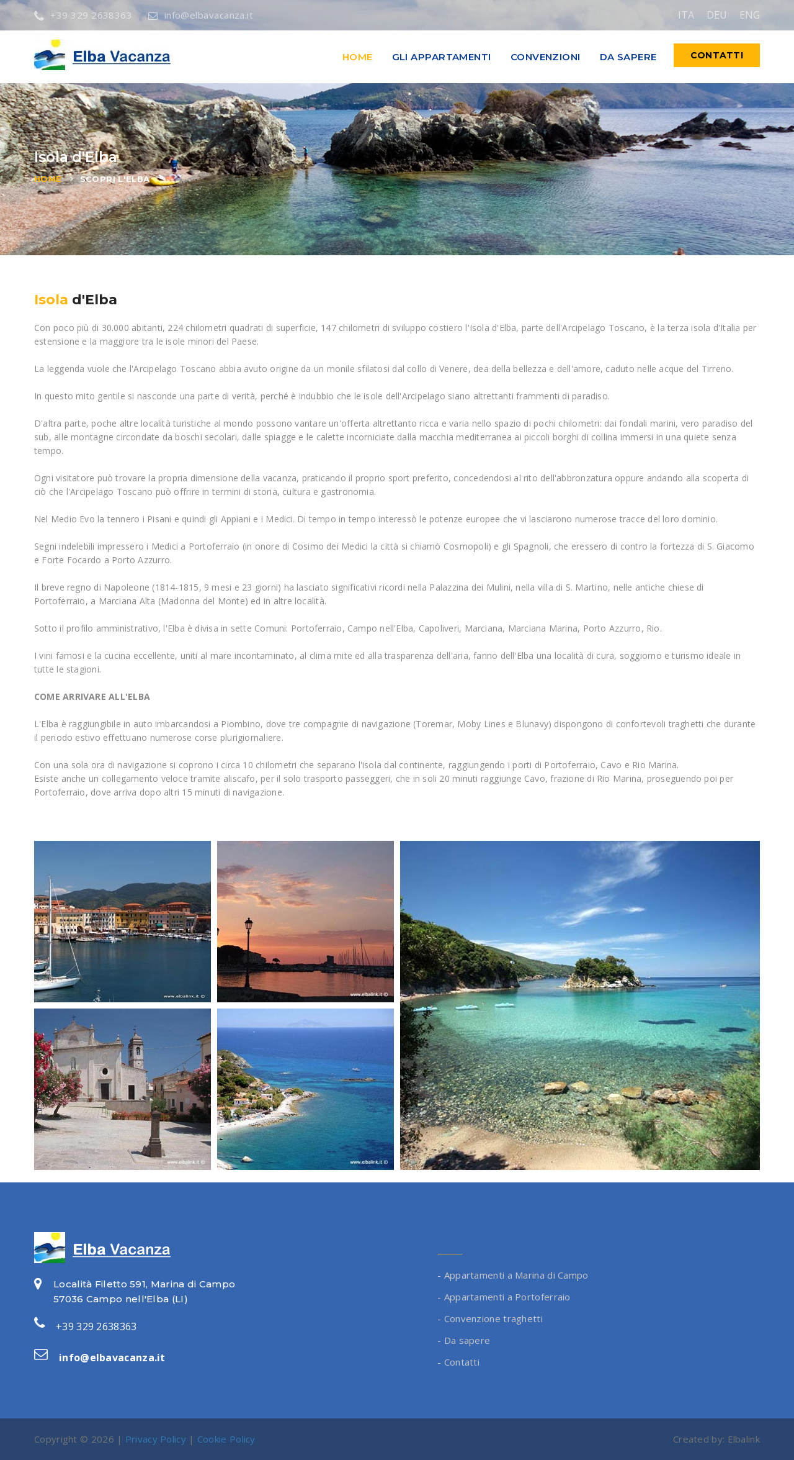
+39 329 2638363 (83, 15)
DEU (717, 15)
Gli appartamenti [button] (441, 57)
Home (357, 57)
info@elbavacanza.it (200, 15)
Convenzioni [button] (546, 57)
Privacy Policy (155, 1439)
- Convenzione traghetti (490, 1318)
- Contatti (458, 1362)
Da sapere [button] (628, 57)
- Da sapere (463, 1340)
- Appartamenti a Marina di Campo (513, 1275)
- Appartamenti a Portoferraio (504, 1296)
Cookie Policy (226, 1439)
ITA (686, 15)
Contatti (716, 55)
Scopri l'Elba (115, 179)
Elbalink (744, 1439)
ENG (749, 15)
